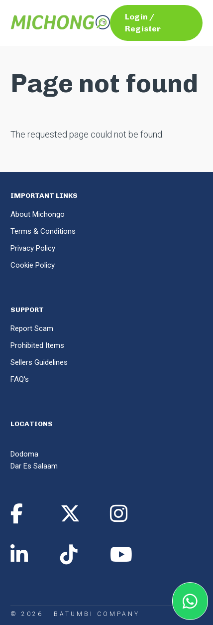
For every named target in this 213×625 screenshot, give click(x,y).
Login (136, 16)
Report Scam (31, 328)
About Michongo (37, 214)
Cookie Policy (32, 265)
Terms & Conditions (43, 231)
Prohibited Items (37, 345)
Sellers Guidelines (39, 362)
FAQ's (19, 379)
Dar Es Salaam (34, 466)
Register (143, 28)
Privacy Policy (32, 248)
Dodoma (24, 454)
